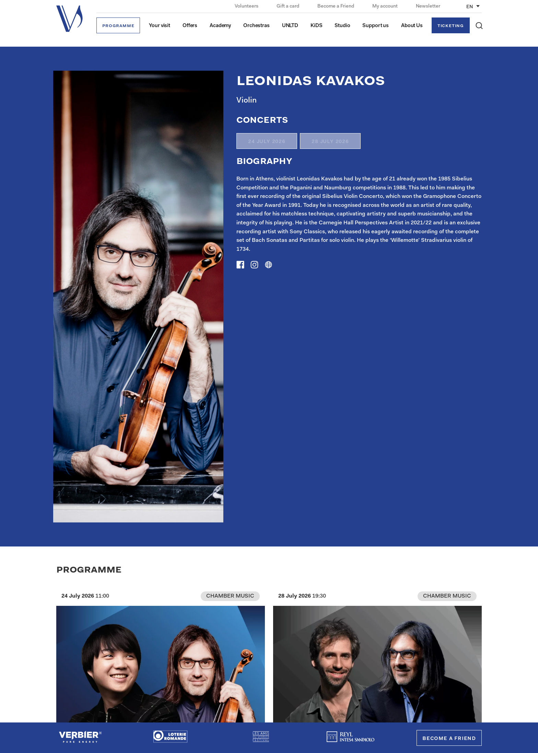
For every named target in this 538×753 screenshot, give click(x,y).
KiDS (317, 25)
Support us (375, 25)
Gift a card (288, 6)
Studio (342, 25)
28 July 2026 (330, 142)
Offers (190, 25)
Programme (118, 25)
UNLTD (290, 25)
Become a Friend (336, 6)
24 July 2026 (266, 142)
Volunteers (247, 6)
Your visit (159, 25)
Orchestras (256, 25)
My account (385, 6)
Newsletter (428, 6)
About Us (412, 25)
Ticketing (450, 25)
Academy (220, 25)
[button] (479, 26)
